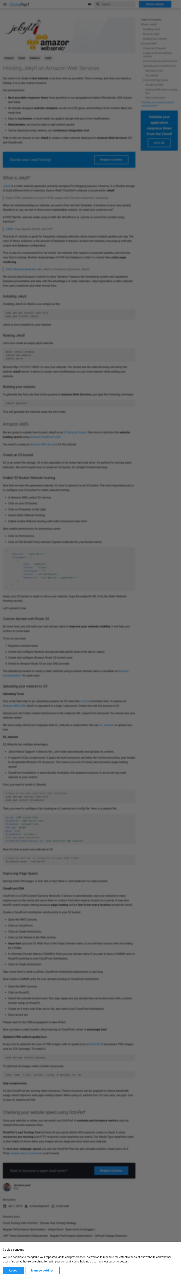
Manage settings (42, 1270)
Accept (13, 1270)
